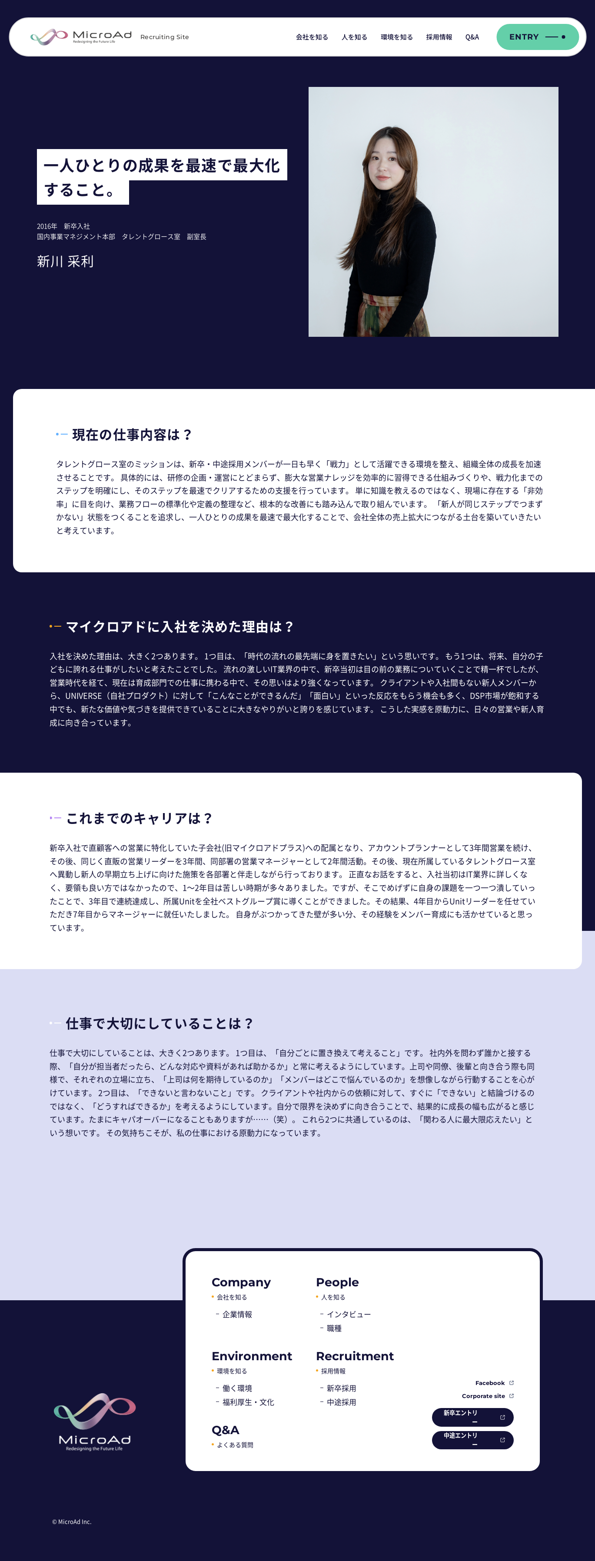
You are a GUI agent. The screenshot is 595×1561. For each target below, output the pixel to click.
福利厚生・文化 (248, 1401)
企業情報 (237, 1314)
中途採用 (341, 1401)
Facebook (490, 1381)
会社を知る (312, 36)
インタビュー (349, 1314)
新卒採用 (341, 1387)
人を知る (355, 36)
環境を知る (397, 36)
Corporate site (483, 1394)
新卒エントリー (454, 1416)
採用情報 (439, 36)
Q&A (472, 36)
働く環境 (237, 1387)
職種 (334, 1327)
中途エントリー (454, 1439)
